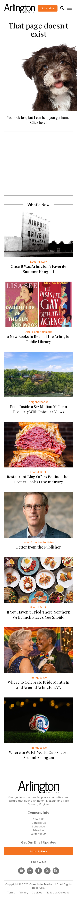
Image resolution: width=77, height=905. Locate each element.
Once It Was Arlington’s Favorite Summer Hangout (38, 269)
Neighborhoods (38, 402)
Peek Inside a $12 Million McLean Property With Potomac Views (38, 409)
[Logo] (19, 8)
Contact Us (38, 822)
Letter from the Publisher (38, 542)
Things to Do (38, 677)
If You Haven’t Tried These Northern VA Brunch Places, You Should (38, 615)
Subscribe (38, 826)
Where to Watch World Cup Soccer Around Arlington (38, 755)
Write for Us (38, 833)
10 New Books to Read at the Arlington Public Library (38, 339)
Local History (38, 261)
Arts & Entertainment (38, 331)
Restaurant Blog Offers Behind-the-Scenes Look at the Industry (38, 479)
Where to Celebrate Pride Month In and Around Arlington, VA (38, 685)
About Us (38, 819)
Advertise (38, 830)
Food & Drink (38, 472)
